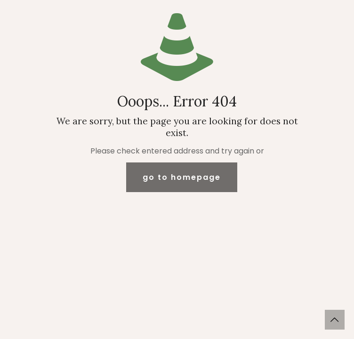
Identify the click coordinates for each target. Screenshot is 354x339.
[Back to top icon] (335, 320)
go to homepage (182, 177)
